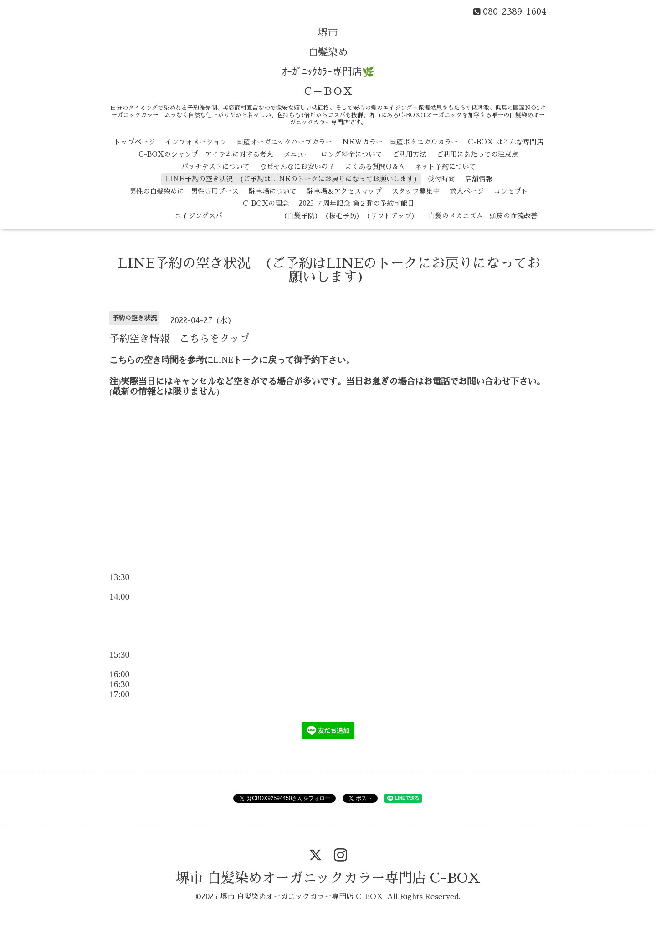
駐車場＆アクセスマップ (344, 191)
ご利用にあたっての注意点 (477, 154)
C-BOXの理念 (266, 203)
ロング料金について (351, 154)
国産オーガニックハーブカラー (284, 142)
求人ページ (467, 191)
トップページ (134, 142)
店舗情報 (478, 178)
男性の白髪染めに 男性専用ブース (184, 191)
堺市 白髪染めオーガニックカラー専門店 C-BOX (328, 878)
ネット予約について (445, 166)
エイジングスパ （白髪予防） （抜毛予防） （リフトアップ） (269, 215)
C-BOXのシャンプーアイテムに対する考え (205, 154)
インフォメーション (195, 142)
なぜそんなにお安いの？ (297, 166)
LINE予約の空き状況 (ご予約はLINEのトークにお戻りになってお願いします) (291, 178)
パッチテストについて (215, 166)
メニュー (297, 154)
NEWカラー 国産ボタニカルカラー (400, 142)
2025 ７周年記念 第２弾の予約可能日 (356, 203)
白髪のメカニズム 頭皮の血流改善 (483, 215)
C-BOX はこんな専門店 (505, 142)
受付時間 (441, 178)
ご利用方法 (409, 154)
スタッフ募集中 (416, 191)
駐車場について (273, 191)
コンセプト (511, 191)
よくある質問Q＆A (375, 166)
